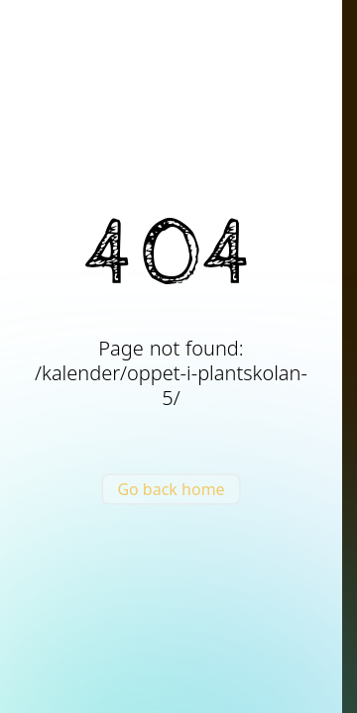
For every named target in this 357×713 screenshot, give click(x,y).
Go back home (170, 489)
